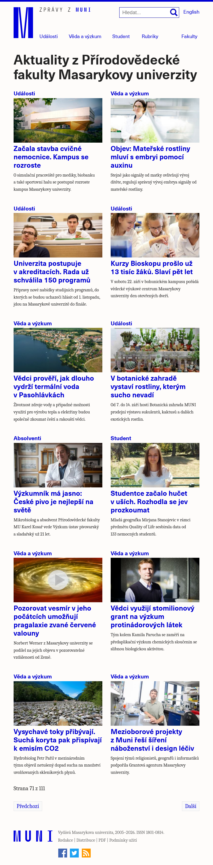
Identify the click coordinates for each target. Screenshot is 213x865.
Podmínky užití (123, 840)
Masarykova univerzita (92, 832)
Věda (85, 36)
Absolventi (27, 438)
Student (121, 36)
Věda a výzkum (130, 93)
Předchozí (28, 806)
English (191, 11)
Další (190, 806)
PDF (102, 840)
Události (48, 36)
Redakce (65, 840)
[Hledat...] (149, 12)
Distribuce (85, 840)
